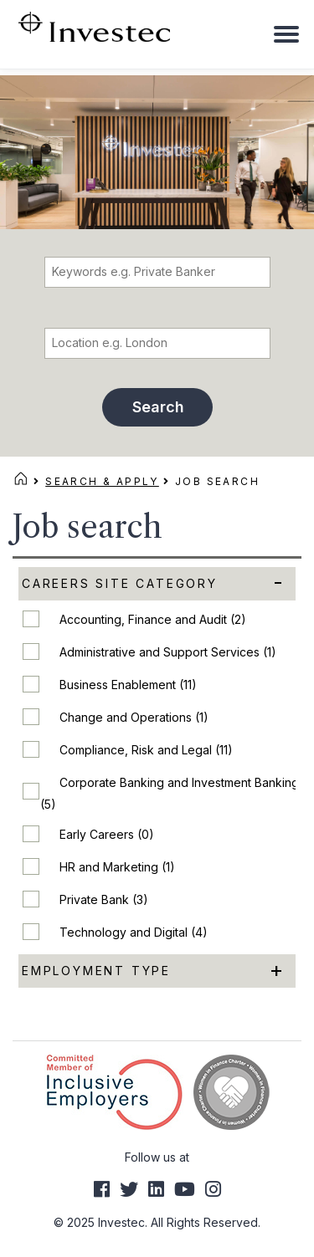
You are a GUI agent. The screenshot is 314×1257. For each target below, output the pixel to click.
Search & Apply (102, 481)
